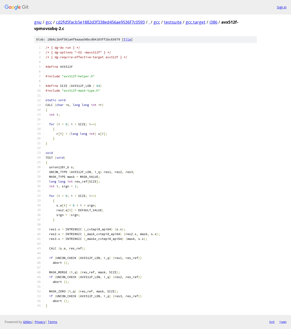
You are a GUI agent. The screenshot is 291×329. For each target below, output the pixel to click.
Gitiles (27, 322)
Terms (52, 322)
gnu (38, 22)
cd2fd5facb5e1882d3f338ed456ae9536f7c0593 (100, 22)
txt (272, 322)
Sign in (281, 7)
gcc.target (196, 22)
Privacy (40, 322)
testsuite (173, 22)
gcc (48, 22)
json (282, 322)
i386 (213, 22)
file (127, 39)
